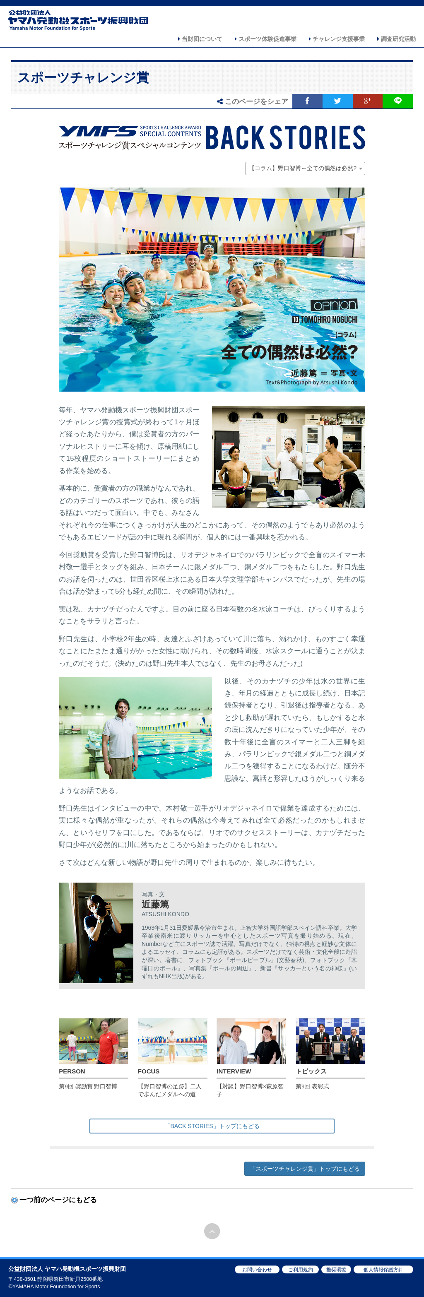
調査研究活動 (396, 39)
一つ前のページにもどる (58, 1200)
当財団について (200, 39)
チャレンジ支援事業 (337, 39)
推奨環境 (336, 1270)
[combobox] (305, 168)
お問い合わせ (257, 1270)
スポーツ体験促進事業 (265, 39)
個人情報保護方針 (383, 1270)
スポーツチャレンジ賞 (83, 77)
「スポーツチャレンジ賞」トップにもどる (305, 1168)
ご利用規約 (300, 1270)
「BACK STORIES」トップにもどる (211, 1126)
